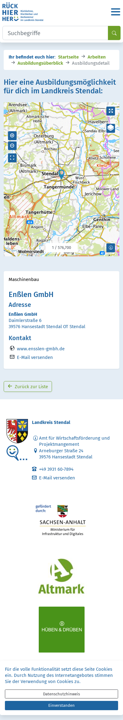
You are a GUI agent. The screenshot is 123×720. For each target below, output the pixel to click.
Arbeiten (97, 56)
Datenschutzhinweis (61, 694)
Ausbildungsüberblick (40, 62)
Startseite (68, 56)
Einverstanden (61, 705)
